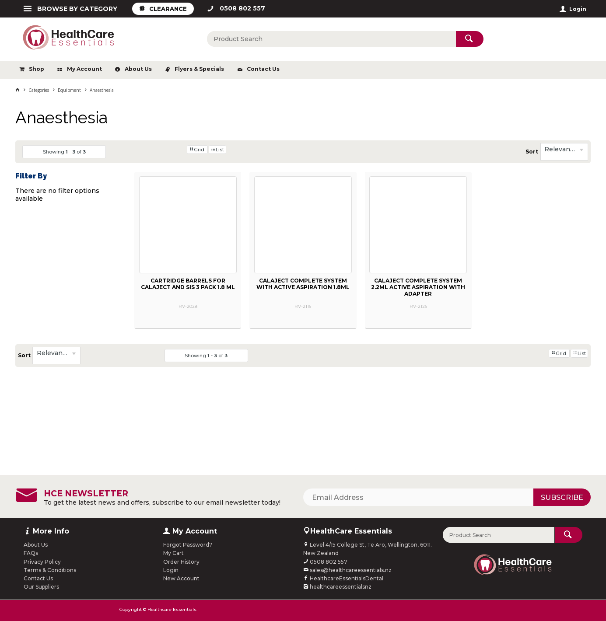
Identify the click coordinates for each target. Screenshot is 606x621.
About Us (138, 69)
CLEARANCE (168, 8)
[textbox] (331, 39)
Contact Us (263, 69)
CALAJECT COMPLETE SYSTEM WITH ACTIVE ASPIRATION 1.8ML (303, 283)
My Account (84, 69)
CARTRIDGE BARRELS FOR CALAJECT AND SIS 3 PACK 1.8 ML (188, 283)
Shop (36, 69)
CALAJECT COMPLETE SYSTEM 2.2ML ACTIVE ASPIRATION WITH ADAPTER (418, 287)
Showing (64, 152)
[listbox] (564, 151)
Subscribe (562, 497)
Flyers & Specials (199, 69)
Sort (531, 151)
